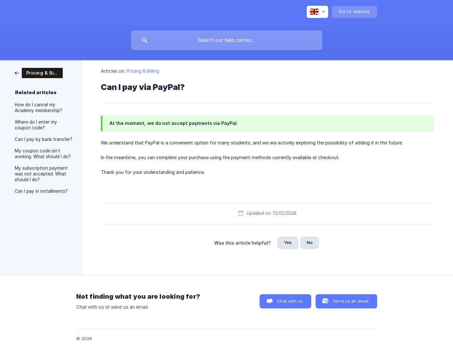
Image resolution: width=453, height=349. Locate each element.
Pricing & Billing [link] (142, 71)
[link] (39, 72)
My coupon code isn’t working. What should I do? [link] (43, 153)
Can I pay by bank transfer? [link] (43, 139)
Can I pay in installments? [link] (41, 191)
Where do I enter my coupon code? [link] (36, 124)
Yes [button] (288, 242)
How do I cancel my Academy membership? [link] (38, 107)
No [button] (309, 242)
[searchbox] (226, 40)
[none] (317, 12)
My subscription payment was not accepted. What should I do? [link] (41, 174)
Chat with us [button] (290, 301)
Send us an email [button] (350, 301)
